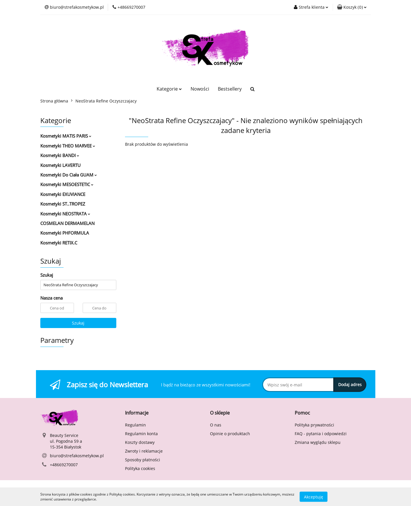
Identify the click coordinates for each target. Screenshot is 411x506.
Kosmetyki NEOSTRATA (65, 214)
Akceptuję (313, 496)
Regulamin (135, 425)
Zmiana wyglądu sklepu (318, 442)
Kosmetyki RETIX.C (58, 243)
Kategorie (169, 89)
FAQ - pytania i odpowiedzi (321, 433)
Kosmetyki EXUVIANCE (62, 194)
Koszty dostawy (140, 442)
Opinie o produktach (230, 433)
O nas (215, 425)
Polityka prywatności (314, 425)
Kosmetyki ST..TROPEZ (62, 204)
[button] (352, 7)
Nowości (200, 89)
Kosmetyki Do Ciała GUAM (68, 175)
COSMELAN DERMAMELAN (67, 223)
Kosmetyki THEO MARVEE (67, 146)
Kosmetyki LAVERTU (60, 165)
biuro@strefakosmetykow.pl (77, 455)
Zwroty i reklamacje (144, 451)
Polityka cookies (140, 468)
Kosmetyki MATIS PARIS (65, 136)
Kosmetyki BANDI (59, 155)
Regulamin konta (141, 433)
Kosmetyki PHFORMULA (64, 233)
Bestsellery (230, 89)
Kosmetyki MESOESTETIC (66, 184)
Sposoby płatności (142, 459)
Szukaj (78, 323)
